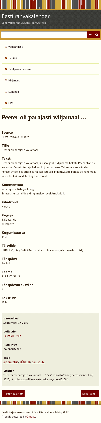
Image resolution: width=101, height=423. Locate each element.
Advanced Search (90, 34)
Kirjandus (14, 80)
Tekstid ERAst (12, 336)
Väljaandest (15, 46)
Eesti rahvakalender (26, 16)
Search (96, 34)
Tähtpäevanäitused (20, 69)
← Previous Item (13, 393)
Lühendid (14, 91)
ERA (10, 103)
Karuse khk (38, 362)
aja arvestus (10, 362)
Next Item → (90, 393)
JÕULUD (25, 362)
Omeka (30, 416)
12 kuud (13, 58)
